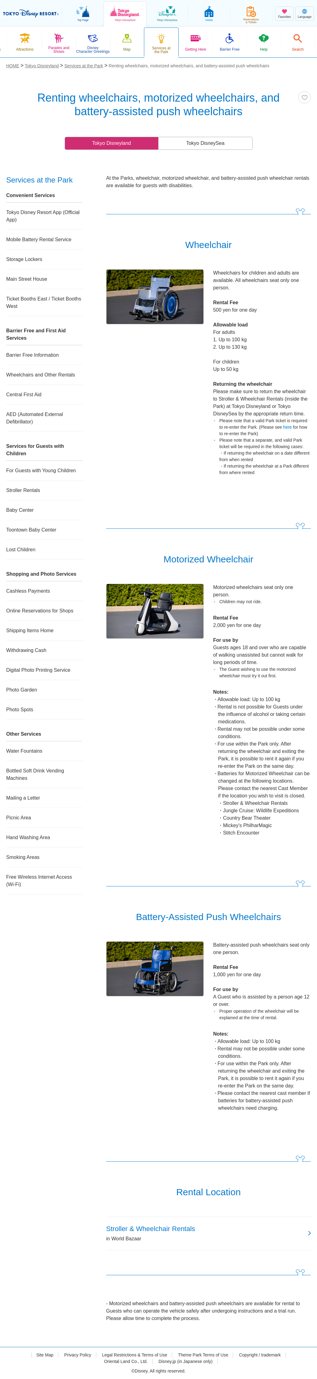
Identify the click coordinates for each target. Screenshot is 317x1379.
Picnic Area (18, 817)
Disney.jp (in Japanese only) (185, 1361)
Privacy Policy (77, 1354)
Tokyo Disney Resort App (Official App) (43, 216)
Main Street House (26, 279)
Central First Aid (23, 394)
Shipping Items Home (30, 630)
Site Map (44, 1354)
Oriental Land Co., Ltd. (126, 1361)
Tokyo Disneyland (111, 143)
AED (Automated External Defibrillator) (34, 418)
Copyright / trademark (260, 1354)
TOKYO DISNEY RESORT (31, 13)
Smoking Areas (23, 857)
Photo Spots (19, 709)
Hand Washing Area (28, 837)
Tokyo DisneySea (205, 143)
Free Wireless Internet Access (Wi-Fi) (39, 880)
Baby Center (20, 510)
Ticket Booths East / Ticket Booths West (43, 302)
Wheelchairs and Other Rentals (40, 374)
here (287, 427)
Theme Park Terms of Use (203, 1354)
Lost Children (20, 549)
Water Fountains (24, 751)
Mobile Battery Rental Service (39, 239)
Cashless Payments (28, 591)
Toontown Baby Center (31, 529)
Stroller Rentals (23, 490)
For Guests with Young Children (41, 470)
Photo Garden (21, 689)
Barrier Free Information (32, 355)
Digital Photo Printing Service (38, 670)
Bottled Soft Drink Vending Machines (35, 774)
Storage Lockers (24, 259)
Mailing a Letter (23, 798)
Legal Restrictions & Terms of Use (134, 1354)
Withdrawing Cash (26, 650)
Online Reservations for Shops (39, 610)
